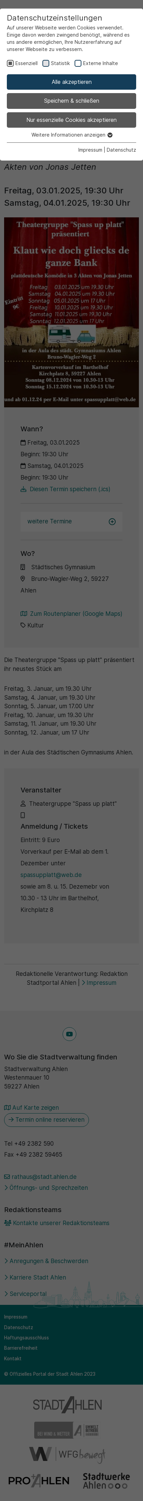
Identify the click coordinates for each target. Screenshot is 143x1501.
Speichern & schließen (71, 100)
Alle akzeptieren (72, 81)
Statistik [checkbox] (60, 63)
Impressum (90, 150)
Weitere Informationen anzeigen (71, 135)
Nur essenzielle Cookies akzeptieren (71, 119)
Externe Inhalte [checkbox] (100, 63)
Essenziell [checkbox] (26, 63)
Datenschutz (121, 150)
